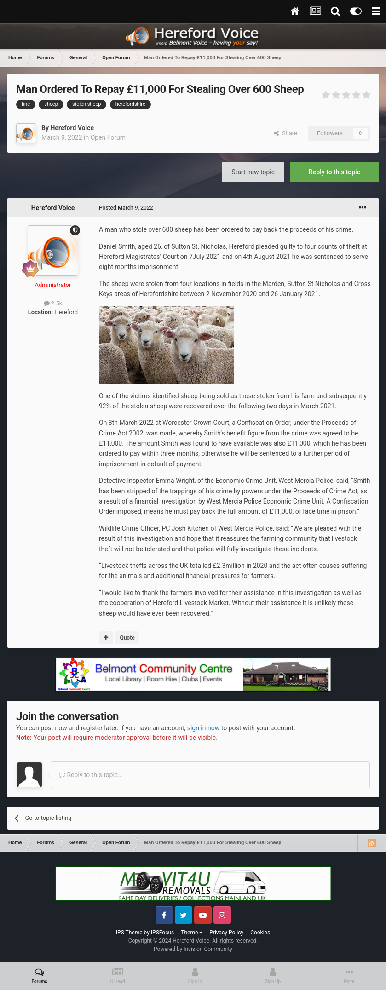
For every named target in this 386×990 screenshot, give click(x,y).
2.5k (53, 303)
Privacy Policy (226, 932)
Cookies (260, 932)
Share (285, 133)
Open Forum (108, 137)
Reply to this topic (334, 172)
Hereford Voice (72, 128)
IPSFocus (162, 932)
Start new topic (253, 172)
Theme (191, 932)
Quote (127, 638)
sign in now (203, 728)
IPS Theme (129, 932)
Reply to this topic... (91, 774)
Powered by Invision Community (193, 949)
